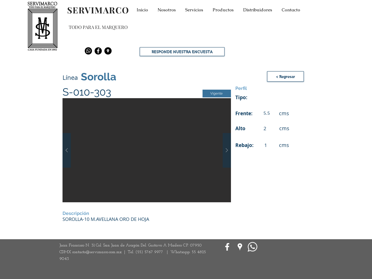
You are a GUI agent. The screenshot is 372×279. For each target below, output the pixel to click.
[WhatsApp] (252, 247)
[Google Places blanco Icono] (240, 247)
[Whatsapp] (88, 51)
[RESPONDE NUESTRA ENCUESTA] (182, 51)
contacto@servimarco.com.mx (97, 252)
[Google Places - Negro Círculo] (108, 51)
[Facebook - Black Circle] (98, 51)
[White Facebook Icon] (227, 247)
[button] (285, 76)
